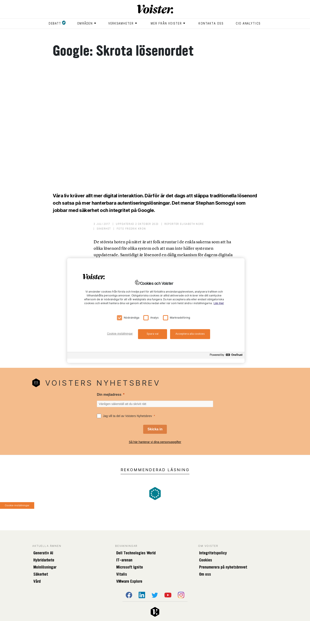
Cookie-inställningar (17, 505)
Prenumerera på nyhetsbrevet (223, 567)
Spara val (152, 333)
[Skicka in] (155, 429)
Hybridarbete (43, 560)
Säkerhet (40, 574)
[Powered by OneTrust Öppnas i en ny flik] (226, 356)
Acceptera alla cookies (190, 333)
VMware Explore (129, 581)
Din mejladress (109, 394)
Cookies (205, 560)
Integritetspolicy (213, 553)
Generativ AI (43, 553)
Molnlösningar (44, 567)
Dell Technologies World (136, 553)
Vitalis (121, 574)
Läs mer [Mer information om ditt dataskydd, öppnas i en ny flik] (219, 303)
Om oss (205, 574)
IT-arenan (124, 560)
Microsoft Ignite (129, 567)
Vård (37, 581)
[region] (156, 310)
